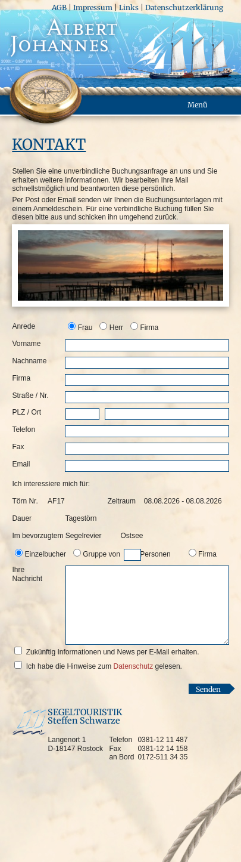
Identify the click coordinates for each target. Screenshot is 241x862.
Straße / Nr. (30, 395)
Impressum (92, 7)
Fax (18, 447)
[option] (81, 327)
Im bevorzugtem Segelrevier (56, 536)
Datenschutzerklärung (184, 7)
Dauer (22, 518)
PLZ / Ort (26, 412)
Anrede (23, 326)
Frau (85, 327)
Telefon (23, 429)
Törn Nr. (24, 501)
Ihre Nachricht (27, 574)
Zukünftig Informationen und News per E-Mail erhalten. (112, 652)
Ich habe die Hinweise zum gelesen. (104, 666)
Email (21, 464)
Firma (149, 327)
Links (129, 7)
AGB (59, 7)
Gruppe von (126, 554)
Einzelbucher (45, 554)
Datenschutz (133, 666)
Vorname (26, 343)
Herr (116, 327)
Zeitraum (120, 501)
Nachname (29, 361)
